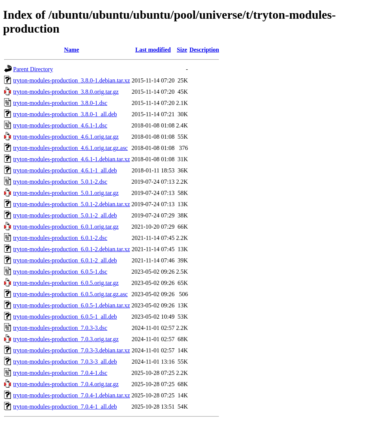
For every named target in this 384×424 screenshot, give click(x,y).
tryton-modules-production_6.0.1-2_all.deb (65, 260)
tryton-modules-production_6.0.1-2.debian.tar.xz (71, 249)
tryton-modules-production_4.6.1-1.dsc (60, 125)
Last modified (153, 49)
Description (204, 49)
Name (71, 49)
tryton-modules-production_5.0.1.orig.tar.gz (65, 193)
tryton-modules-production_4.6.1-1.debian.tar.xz (71, 159)
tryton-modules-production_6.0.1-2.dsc (60, 238)
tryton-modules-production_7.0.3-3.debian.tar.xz (71, 350)
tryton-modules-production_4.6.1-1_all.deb (65, 170)
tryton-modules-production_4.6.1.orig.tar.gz (65, 136)
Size (182, 49)
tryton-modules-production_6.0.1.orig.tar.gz (65, 226)
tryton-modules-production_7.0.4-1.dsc (60, 373)
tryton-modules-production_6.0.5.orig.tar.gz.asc (70, 294)
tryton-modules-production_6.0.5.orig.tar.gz (65, 283)
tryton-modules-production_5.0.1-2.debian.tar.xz (71, 204)
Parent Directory (33, 69)
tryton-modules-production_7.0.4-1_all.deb (65, 406)
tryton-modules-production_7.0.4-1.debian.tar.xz (71, 395)
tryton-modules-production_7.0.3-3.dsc (60, 328)
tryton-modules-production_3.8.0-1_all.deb (65, 114)
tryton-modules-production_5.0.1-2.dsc (60, 181)
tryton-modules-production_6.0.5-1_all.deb (65, 316)
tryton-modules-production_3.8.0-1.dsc (60, 103)
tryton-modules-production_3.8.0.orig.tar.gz (65, 91)
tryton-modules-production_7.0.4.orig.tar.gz (65, 384)
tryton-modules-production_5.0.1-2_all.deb (65, 215)
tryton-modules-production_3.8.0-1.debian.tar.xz (71, 80)
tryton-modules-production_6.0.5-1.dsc (60, 271)
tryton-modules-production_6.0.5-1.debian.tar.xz (71, 305)
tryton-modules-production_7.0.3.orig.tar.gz (65, 339)
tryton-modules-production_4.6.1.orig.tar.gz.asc (70, 148)
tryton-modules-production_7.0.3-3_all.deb (65, 361)
